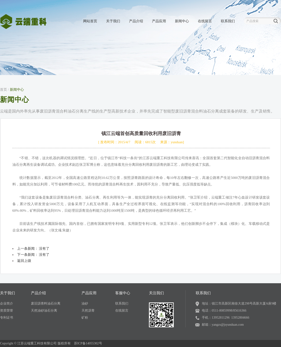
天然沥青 (88, 310)
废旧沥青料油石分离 (45, 303)
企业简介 (6, 303)
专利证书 (6, 317)
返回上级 (24, 261)
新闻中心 (182, 21)
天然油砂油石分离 (44, 310)
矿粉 (84, 317)
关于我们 (113, 21)
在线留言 (205, 21)
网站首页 (90, 21)
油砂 (84, 303)
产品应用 (159, 21)
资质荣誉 (6, 310)
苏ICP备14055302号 (88, 343)
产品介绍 (136, 21)
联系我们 (228, 21)
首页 (3, 89)
